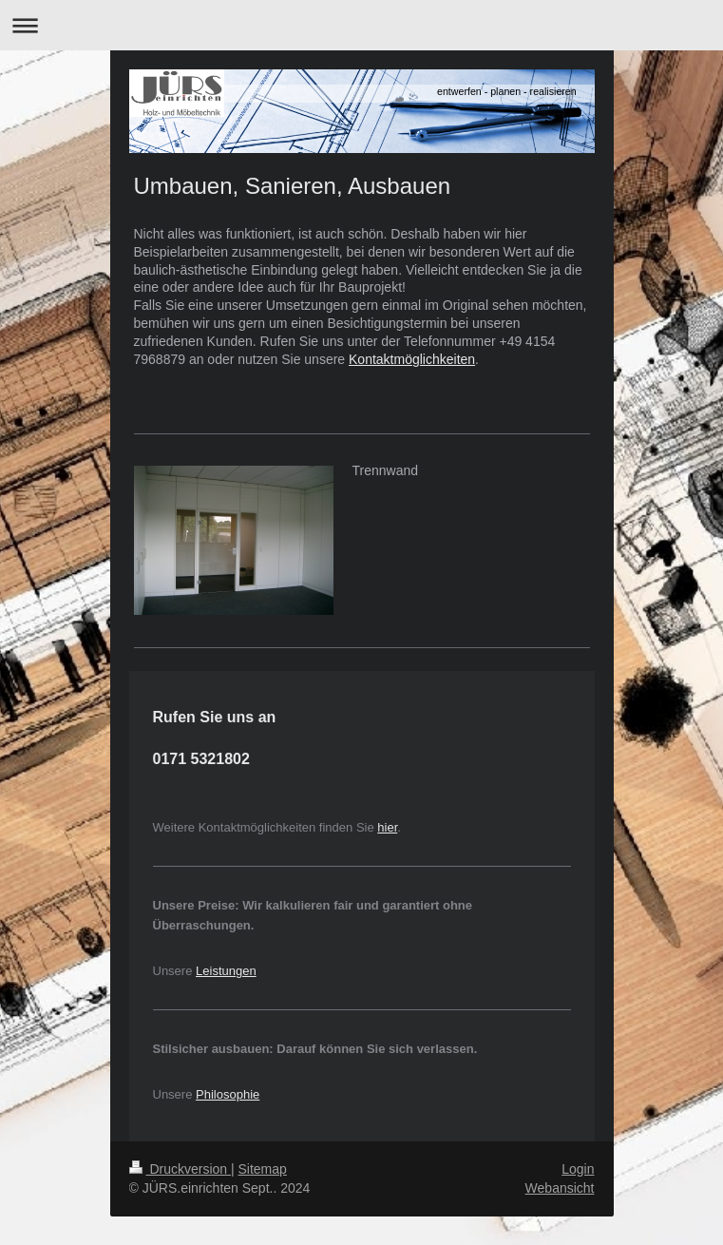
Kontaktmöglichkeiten (412, 359)
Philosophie (227, 1094)
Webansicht (560, 1188)
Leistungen (226, 971)
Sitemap (262, 1169)
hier (387, 827)
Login (577, 1169)
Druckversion (180, 1169)
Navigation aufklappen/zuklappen (361, 25)
